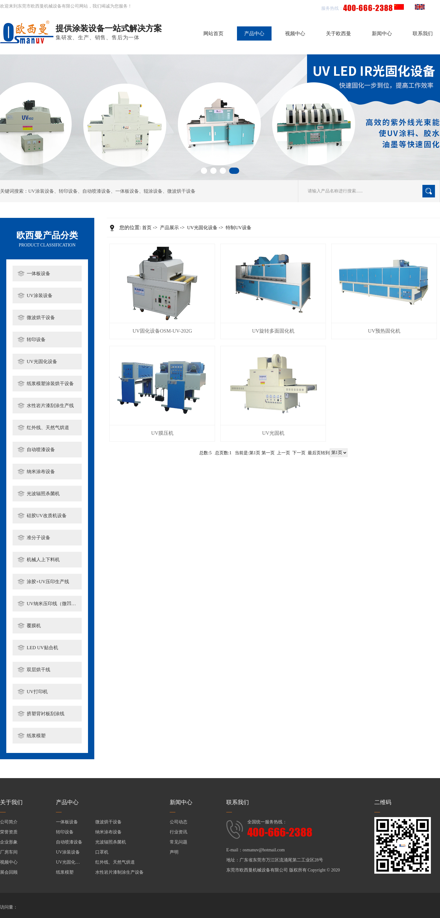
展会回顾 (9, 872)
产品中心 (254, 33)
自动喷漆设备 (96, 191)
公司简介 (9, 822)
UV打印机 (37, 691)
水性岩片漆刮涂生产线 (50, 405)
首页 (146, 227)
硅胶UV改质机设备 (47, 515)
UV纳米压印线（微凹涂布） (53, 603)
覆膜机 (34, 625)
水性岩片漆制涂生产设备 (119, 872)
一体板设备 (127, 191)
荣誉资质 (9, 832)
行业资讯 (178, 832)
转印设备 (68, 191)
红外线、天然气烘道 (48, 427)
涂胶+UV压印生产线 (48, 581)
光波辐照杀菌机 (43, 493)
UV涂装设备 (41, 191)
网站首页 (213, 33)
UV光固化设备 (42, 361)
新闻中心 (382, 33)
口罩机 (101, 852)
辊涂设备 (153, 191)
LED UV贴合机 (42, 647)
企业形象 (9, 842)
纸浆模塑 (36, 735)
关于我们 (11, 802)
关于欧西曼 (338, 33)
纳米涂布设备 (41, 471)
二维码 (382, 802)
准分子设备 (38, 537)
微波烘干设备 (181, 191)
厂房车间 (9, 852)
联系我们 (423, 33)
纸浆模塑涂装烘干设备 (50, 383)
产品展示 (169, 227)
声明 (174, 852)
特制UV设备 (238, 227)
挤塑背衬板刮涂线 (45, 713)
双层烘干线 (38, 669)
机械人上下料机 (43, 559)
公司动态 (178, 822)
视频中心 (295, 33)
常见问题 (178, 842)
